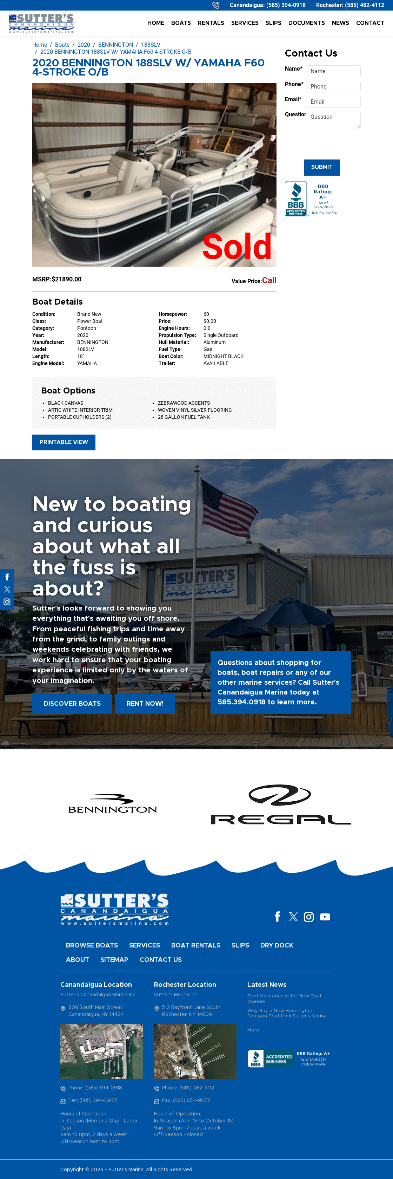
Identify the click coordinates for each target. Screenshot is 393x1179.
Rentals (211, 23)
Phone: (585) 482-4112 (188, 1088)
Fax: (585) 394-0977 (92, 1100)
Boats (181, 23)
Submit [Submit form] (322, 167)
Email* (293, 99)
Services (245, 23)
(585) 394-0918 (286, 5)
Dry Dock (276, 946)
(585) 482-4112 (364, 5)
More (253, 1030)
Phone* (293, 84)
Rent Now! (145, 704)
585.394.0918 (242, 702)
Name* (293, 68)
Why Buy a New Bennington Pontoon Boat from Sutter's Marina (287, 1014)
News (340, 23)
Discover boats (72, 704)
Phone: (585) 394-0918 (95, 1088)
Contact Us (161, 960)
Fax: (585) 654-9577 (186, 1100)
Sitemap (114, 960)
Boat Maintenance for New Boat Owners (284, 999)
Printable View (64, 442)
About (77, 960)
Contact (370, 23)
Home (155, 23)
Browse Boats (92, 946)
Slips (273, 23)
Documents (306, 23)
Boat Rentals (195, 946)
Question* (293, 114)
